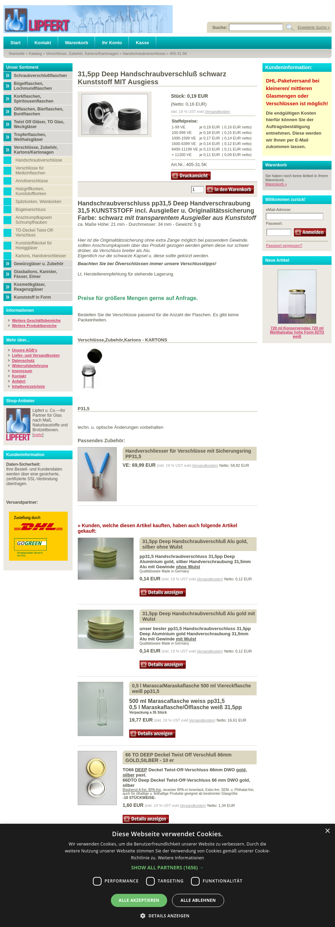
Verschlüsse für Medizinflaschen (30, 170)
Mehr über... (17, 340)
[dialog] (167, 875)
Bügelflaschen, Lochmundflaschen (33, 86)
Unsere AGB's (24, 350)
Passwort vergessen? (284, 245)
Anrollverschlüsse (32, 180)
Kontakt (43, 42)
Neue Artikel (277, 260)
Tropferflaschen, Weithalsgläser (30, 137)
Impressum (22, 371)
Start (15, 42)
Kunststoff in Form (32, 297)
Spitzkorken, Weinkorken (38, 201)
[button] (167, 867)
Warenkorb (76, 42)
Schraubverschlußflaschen (40, 75)
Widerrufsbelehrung (30, 366)
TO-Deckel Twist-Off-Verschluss (35, 233)
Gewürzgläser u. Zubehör (39, 263)
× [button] (327, 831)
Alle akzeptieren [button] (139, 900)
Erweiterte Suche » (314, 27)
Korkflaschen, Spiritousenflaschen (34, 99)
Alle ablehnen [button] (198, 900)
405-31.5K (178, 53)
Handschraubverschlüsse (144, 53)
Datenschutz (23, 360)
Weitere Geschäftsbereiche (36, 320)
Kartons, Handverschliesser (41, 255)
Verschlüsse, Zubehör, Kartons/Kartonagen (82, 53)
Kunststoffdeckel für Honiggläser (34, 245)
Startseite (17, 53)
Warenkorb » (276, 184)
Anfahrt (19, 381)
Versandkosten (217, 111)
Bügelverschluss (31, 209)
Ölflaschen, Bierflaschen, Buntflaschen (38, 111)
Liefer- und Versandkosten (36, 355)
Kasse (142, 42)
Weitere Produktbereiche (34, 326)
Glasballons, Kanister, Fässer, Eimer (35, 274)
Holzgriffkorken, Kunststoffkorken (31, 191)
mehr (38, 435)
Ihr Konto (112, 42)
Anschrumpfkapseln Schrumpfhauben (34, 220)
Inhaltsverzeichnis (28, 386)
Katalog (35, 53)
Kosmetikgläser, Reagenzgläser (30, 287)
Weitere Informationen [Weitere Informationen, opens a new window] (181, 858)
